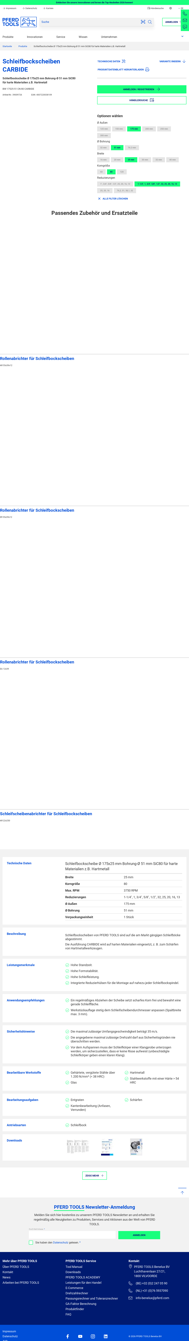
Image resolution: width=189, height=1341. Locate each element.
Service (60, 37)
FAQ (68, 1314)
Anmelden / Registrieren (141, 89)
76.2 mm (132, 147)
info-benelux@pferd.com (149, 1298)
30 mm (145, 160)
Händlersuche (156, 8)
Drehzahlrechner (77, 1293)
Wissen (83, 37)
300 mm (104, 135)
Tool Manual (74, 1267)
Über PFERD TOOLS (16, 1267)
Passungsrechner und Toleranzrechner (92, 1298)
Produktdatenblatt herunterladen (123, 69)
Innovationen (35, 37)
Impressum (10, 8)
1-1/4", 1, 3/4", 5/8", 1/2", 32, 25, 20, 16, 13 (157, 184)
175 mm (134, 129)
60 (101, 172)
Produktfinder (75, 1309)
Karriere (48, 8)
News (6, 1277)
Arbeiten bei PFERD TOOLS (21, 1282)
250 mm (164, 129)
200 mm (149, 129)
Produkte (8, 37)
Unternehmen (109, 37)
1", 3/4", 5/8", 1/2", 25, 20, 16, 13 (115, 184)
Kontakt (8, 1272)
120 (122, 172)
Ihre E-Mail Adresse (36, 1229)
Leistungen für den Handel (83, 1282)
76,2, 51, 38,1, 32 (125, 190)
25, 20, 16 (104, 190)
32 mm (103, 147)
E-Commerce (74, 1288)
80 (111, 172)
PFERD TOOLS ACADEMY (83, 1277)
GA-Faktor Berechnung (81, 1304)
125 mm (104, 129)
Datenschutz (30, 8)
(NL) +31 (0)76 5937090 (148, 1291)
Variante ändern (172, 61)
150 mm (119, 129)
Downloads (73, 1272)
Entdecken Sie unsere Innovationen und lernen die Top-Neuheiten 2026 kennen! (94, 2)
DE (180, 8)
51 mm (117, 147)
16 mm (103, 160)
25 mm (131, 160)
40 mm (172, 160)
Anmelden (139, 1235)
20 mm (117, 160)
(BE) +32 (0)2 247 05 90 (148, 1283)
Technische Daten (111, 61)
